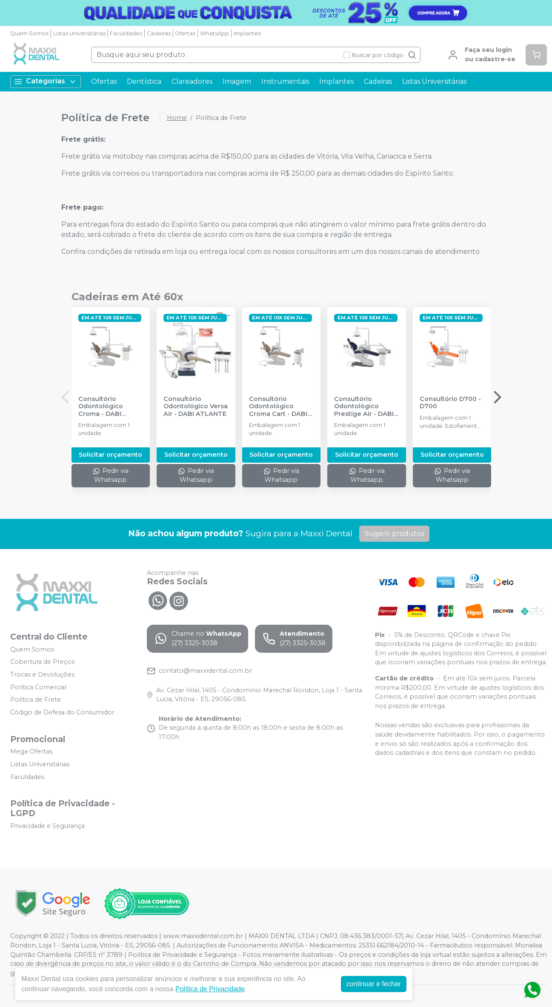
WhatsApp (214, 33)
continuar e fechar (373, 983)
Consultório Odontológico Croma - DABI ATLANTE (100, 406)
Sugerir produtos (394, 533)
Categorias (45, 81)
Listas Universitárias (79, 33)
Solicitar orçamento (110, 454)
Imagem (237, 81)
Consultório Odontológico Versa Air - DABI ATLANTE (195, 406)
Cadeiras (159, 33)
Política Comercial (38, 687)
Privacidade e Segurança (47, 826)
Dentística (144, 81)
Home (177, 118)
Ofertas (185, 33)
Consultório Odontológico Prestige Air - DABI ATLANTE (364, 406)
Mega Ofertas (31, 752)
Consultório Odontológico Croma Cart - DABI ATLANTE (278, 406)
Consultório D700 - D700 (450, 402)
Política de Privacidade (210, 989)
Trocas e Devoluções (42, 674)
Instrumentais (285, 81)
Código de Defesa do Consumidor (62, 712)
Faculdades (126, 33)
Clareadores (192, 81)
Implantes (247, 33)
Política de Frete (35, 699)
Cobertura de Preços (42, 662)
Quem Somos (29, 33)
